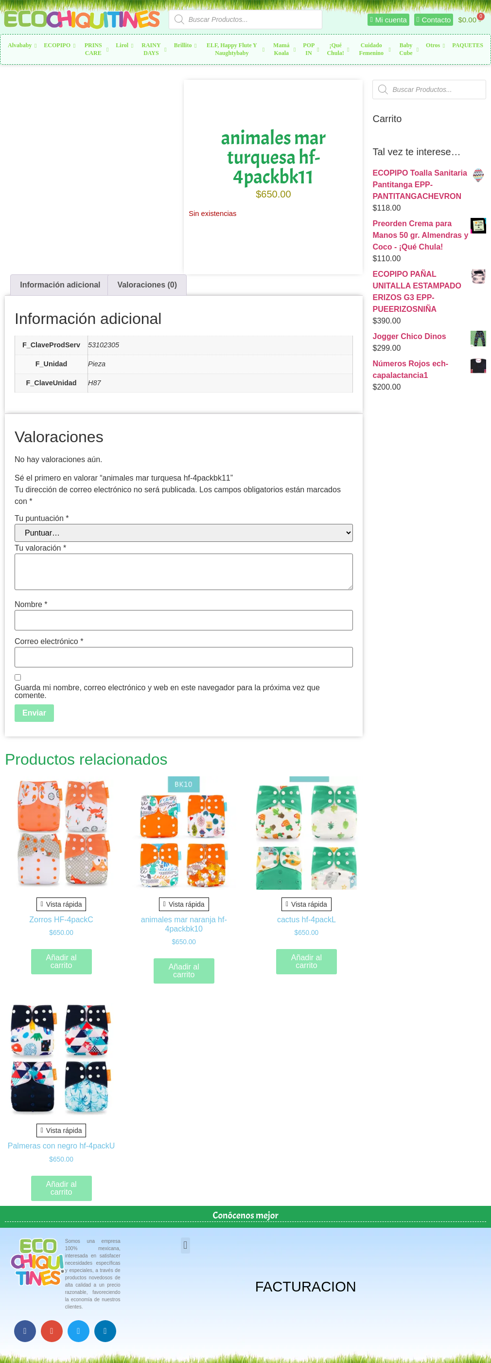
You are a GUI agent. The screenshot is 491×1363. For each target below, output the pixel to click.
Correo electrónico (49, 642)
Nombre (31, 605)
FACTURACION (305, 1286)
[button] (185, 1245)
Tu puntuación (42, 518)
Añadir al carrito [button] (61, 961)
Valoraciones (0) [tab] (147, 285)
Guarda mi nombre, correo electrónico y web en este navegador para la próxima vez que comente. (167, 691)
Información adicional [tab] (60, 285)
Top (467, 1339)
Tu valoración (40, 548)
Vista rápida (61, 904)
